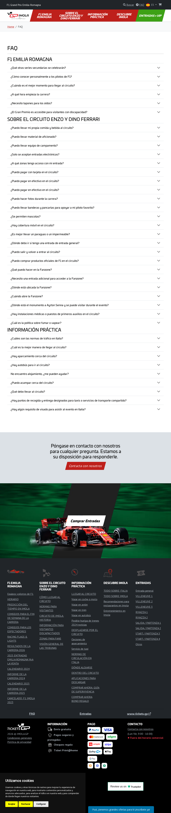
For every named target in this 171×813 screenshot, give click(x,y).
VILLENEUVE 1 (144, 596)
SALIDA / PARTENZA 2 (148, 628)
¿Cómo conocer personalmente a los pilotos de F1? (41, 76)
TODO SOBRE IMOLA (116, 596)
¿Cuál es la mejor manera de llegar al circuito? (38, 347)
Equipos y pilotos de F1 (20, 594)
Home (10, 26)
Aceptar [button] (11, 804)
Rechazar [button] (25, 804)
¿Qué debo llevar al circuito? (28, 391)
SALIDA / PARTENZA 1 (148, 622)
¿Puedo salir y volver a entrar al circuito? (35, 252)
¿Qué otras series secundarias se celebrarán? (38, 67)
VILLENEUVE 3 (144, 606)
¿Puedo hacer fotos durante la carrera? (34, 198)
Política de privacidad (19, 742)
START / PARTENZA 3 (148, 633)
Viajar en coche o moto (84, 599)
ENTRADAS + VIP (150, 16)
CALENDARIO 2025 (18, 683)
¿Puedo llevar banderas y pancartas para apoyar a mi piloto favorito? (52, 207)
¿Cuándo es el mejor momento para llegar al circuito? (43, 85)
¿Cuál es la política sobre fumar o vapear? (36, 323)
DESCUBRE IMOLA (124, 15)
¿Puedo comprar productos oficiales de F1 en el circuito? (45, 260)
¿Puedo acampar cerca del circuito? (32, 382)
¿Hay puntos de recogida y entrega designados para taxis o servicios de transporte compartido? (68, 400)
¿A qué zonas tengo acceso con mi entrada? (37, 163)
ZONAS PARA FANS (50, 638)
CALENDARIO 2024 (18, 668)
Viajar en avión (79, 604)
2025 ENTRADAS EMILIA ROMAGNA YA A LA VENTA (20, 659)
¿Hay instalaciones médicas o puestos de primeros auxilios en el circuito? (55, 314)
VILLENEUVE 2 (144, 601)
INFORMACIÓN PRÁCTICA (98, 15)
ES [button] (150, 5)
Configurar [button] (41, 804)
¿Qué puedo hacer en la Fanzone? (31, 269)
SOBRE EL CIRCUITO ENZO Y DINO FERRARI (71, 15)
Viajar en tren (78, 610)
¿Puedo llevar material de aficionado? (33, 136)
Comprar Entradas (85, 520)
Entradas (85, 714)
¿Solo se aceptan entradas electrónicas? (35, 154)
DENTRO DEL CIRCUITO (85, 672)
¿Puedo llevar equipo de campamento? (34, 145)
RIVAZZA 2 (142, 617)
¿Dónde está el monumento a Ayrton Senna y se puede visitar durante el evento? (60, 305)
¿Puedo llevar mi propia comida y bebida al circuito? (42, 127)
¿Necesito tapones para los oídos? (31, 103)
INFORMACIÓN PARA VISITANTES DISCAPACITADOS (51, 629)
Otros (139, 644)
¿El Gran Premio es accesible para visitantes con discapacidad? (49, 112)
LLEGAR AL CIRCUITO (83, 594)
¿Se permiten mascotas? (25, 216)
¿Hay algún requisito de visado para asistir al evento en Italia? (48, 409)
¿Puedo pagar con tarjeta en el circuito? (34, 172)
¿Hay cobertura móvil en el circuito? (32, 225)
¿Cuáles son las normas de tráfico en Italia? (37, 338)
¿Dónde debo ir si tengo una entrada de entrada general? (45, 243)
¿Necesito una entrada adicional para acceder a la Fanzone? (47, 278)
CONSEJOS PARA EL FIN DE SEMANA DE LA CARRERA (20, 618)
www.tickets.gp (139, 714)
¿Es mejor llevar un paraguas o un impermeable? (40, 234)
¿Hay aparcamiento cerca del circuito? (34, 356)
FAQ (32, 714)
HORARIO (13, 599)
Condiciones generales (19, 738)
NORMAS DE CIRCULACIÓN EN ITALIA (81, 658)
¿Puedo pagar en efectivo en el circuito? (35, 181)
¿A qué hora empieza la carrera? (30, 94)
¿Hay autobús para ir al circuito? (30, 365)
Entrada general (144, 590)
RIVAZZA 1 (142, 612)
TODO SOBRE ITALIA (116, 590)
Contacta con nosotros (85, 466)
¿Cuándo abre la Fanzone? (27, 296)
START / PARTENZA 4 (148, 639)
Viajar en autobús (81, 615)
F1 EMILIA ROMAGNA (44, 15)
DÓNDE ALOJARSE (81, 667)
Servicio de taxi (79, 648)
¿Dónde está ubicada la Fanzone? (31, 287)
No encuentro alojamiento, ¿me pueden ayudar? (40, 374)
